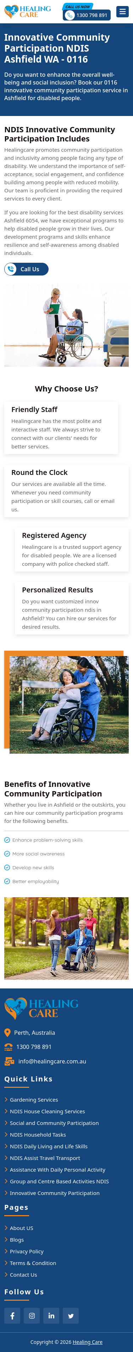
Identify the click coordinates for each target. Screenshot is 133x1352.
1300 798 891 (86, 15)
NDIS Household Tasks (38, 1134)
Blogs (17, 1239)
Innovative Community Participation (55, 1192)
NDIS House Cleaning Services (47, 1111)
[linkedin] (51, 1316)
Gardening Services (34, 1099)
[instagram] (32, 1316)
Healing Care (87, 1342)
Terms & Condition (33, 1262)
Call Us (22, 269)
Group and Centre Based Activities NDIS (59, 1181)
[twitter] (71, 1316)
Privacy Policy (27, 1251)
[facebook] (12, 1316)
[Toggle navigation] (122, 11)
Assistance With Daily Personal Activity (57, 1169)
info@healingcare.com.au (45, 1061)
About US (21, 1227)
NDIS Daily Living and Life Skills (49, 1146)
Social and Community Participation (54, 1122)
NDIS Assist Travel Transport (45, 1157)
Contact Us (23, 1274)
